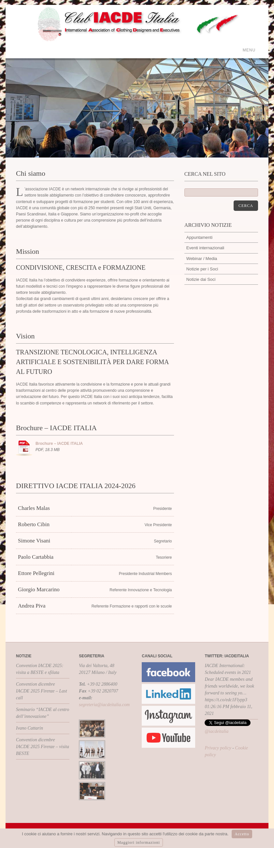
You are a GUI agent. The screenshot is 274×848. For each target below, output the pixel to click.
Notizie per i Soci (202, 269)
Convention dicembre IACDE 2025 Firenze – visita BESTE (42, 746)
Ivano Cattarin (29, 728)
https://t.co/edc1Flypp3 (226, 699)
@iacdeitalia (216, 731)
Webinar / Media (201, 258)
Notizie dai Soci (201, 279)
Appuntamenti (199, 237)
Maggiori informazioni (138, 842)
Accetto (242, 834)
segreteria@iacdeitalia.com (104, 704)
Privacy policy (218, 747)
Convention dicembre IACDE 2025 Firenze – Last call (41, 691)
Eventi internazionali (205, 247)
